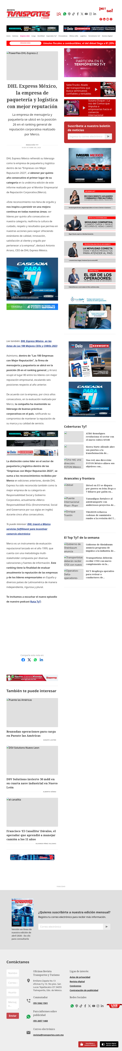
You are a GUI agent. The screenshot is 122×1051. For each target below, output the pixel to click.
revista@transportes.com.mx (48, 1034)
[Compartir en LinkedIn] (41, 660)
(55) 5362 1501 (40, 1003)
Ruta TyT (35, 601)
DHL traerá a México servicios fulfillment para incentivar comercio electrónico (29, 528)
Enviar (13, 1015)
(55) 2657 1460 (40, 1020)
